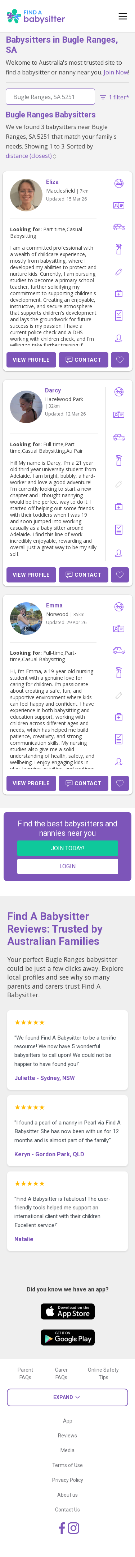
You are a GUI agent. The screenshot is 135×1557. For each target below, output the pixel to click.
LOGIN (67, 866)
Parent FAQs (25, 1373)
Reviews (67, 1435)
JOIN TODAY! (68, 848)
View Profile (31, 360)
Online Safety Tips (103, 1373)
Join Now (116, 72)
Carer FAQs (61, 1373)
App (67, 1421)
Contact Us (67, 1510)
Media (67, 1450)
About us (67, 1495)
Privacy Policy (67, 1480)
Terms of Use (67, 1465)
